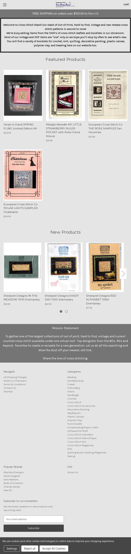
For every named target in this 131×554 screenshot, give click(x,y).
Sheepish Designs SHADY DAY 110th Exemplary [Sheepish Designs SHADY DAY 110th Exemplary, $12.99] (62, 297)
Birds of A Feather (13, 483)
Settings (12, 548)
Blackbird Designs (14, 472)
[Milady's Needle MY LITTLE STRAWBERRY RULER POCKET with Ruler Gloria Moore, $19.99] (65, 95)
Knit (69, 449)
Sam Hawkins (11, 479)
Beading (71, 377)
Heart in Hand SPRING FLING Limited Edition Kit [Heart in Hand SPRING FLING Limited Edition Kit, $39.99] (20, 126)
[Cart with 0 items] (126, 4)
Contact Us (10, 388)
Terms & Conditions (15, 384)
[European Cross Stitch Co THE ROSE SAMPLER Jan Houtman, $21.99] (108, 95)
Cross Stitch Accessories (81, 405)
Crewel (71, 384)
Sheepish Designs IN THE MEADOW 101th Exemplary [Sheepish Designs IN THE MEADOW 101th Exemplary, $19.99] (22, 297)
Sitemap (8, 391)
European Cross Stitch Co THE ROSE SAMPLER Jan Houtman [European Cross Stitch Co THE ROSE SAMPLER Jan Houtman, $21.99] (105, 128)
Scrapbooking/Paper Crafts (82, 427)
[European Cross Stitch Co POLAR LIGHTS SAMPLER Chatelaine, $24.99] (23, 175)
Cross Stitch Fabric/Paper (82, 438)
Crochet (71, 398)
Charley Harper (12, 486)
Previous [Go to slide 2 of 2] (4, 273)
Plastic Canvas (75, 416)
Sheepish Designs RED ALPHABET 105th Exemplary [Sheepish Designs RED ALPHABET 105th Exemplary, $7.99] (101, 299)
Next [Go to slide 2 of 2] (123, 273)
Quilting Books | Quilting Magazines (86, 452)
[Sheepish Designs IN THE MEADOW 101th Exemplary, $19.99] (22, 267)
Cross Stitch (74, 402)
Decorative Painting (78, 409)
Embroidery (73, 388)
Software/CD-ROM (77, 431)
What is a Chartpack (15, 380)
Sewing (71, 456)
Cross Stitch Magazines (80, 445)
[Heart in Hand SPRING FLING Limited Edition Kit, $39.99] (23, 95)
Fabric (71, 391)
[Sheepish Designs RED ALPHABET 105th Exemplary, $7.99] (105, 267)
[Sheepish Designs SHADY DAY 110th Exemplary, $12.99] (63, 267)
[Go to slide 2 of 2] (66, 311)
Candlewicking (75, 380)
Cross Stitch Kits (76, 441)
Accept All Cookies (54, 548)
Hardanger (73, 395)
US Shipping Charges (15, 377)
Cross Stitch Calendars (80, 434)
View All (8, 490)
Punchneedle (74, 423)
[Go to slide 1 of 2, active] (61, 311)
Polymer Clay (74, 420)
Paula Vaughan (12, 476)
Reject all (29, 548)
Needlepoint (74, 413)
